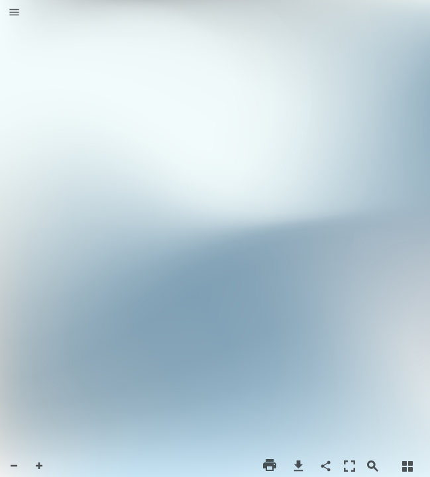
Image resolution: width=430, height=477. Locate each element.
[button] (14, 13)
